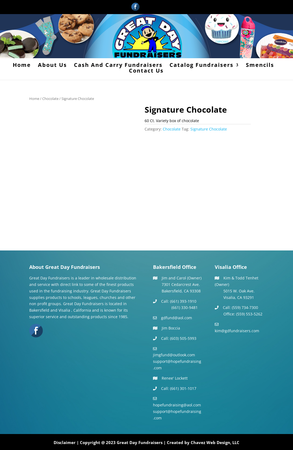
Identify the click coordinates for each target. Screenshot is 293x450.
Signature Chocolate (208, 129)
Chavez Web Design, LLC (215, 442)
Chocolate (50, 98)
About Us (52, 66)
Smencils (260, 66)
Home (22, 66)
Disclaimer (65, 442)
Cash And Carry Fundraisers (118, 66)
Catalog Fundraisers (201, 66)
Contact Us (146, 71)
